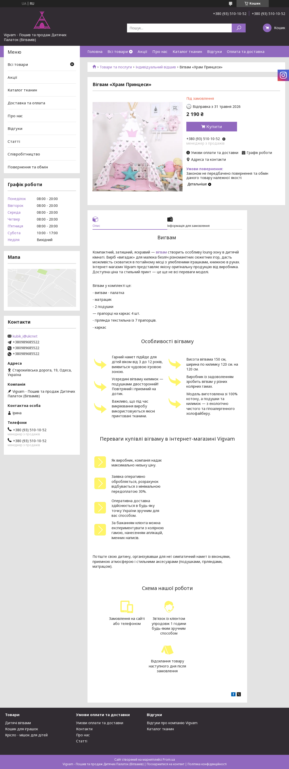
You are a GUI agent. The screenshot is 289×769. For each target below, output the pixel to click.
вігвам (161, 252)
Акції (142, 51)
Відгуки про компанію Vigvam (172, 722)
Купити (214, 126)
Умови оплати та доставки (99, 722)
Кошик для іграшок (21, 728)
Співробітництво (24, 153)
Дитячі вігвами (18, 722)
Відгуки (214, 51)
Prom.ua (169, 759)
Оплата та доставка (245, 51)
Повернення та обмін (28, 166)
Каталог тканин (187, 51)
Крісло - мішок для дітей (26, 735)
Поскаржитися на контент (165, 764)
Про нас (160, 51)
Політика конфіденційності (207, 764)
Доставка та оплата (26, 102)
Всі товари (117, 51)
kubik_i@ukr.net (25, 336)
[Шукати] (239, 28)
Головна (94, 51)
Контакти (96, 62)
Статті (14, 141)
